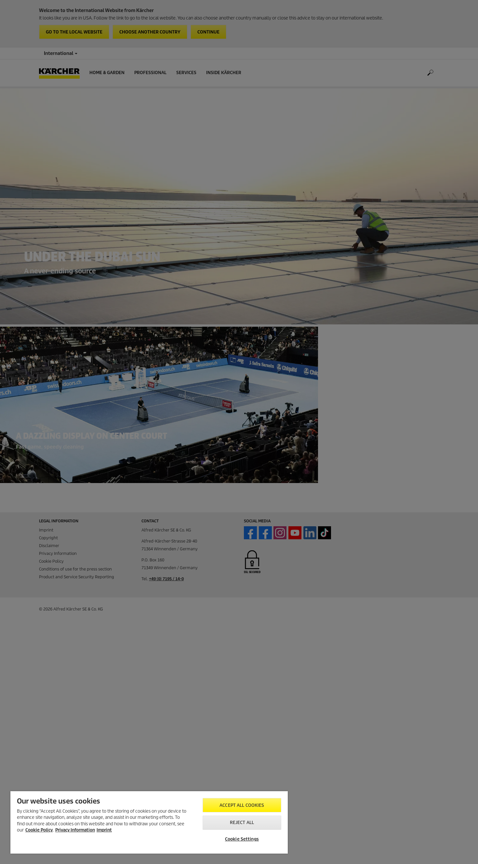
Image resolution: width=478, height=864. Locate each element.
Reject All (242, 822)
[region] (149, 822)
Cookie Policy (39, 830)
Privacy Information (75, 830)
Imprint (104, 830)
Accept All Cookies (241, 805)
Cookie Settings (242, 839)
